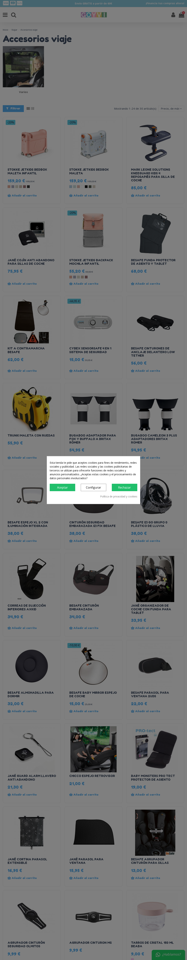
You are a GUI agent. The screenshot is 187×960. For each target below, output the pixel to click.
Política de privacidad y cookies (118, 496)
